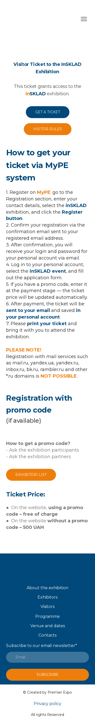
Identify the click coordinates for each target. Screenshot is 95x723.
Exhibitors (47, 597)
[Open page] (47, 569)
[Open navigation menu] (84, 19)
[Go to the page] (42, 19)
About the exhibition (47, 587)
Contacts (47, 635)
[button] (47, 112)
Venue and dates (47, 625)
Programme (47, 616)
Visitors (47, 606)
